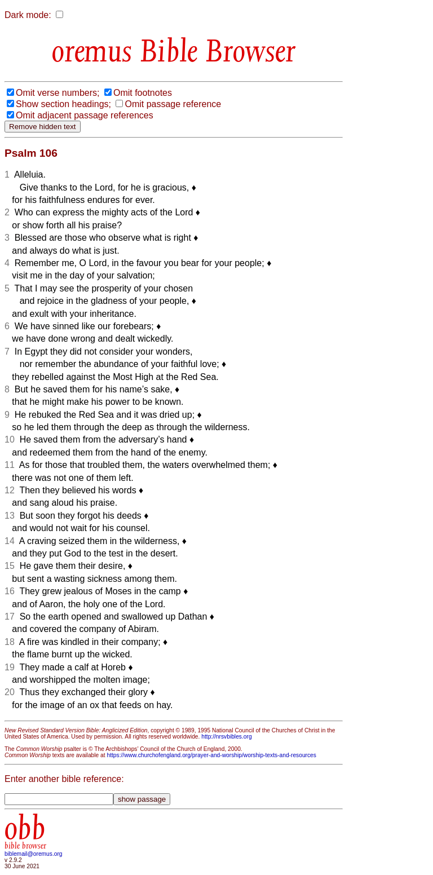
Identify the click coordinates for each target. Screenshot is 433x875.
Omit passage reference (173, 104)
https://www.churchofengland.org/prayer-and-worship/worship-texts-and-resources (211, 755)
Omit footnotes (142, 93)
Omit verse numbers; (57, 93)
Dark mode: (28, 15)
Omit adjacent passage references (84, 115)
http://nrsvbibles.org (226, 736)
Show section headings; (63, 104)
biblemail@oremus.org (34, 854)
